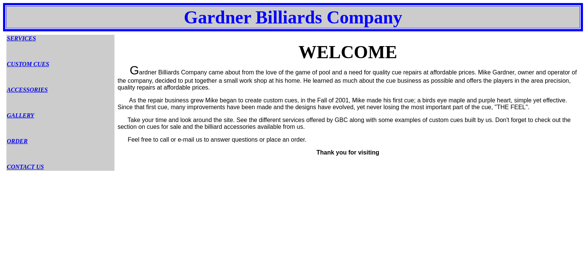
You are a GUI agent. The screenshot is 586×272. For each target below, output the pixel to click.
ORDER (17, 141)
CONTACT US (25, 167)
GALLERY (20, 115)
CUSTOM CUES (28, 64)
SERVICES (21, 38)
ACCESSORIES (27, 90)
